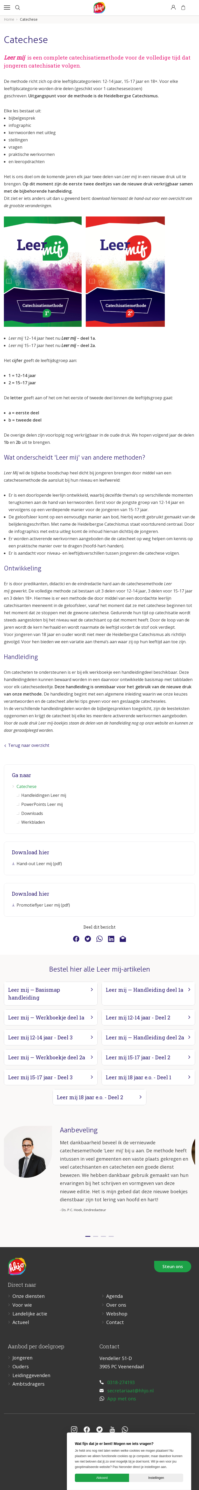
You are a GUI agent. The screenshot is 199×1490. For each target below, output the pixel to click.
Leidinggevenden (31, 1375)
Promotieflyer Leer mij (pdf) (43, 905)
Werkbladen (33, 822)
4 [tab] (111, 1236)
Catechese (27, 786)
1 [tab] (87, 1236)
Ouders (20, 1366)
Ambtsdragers (28, 1384)
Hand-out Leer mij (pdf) (39, 863)
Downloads (32, 813)
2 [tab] (95, 1236)
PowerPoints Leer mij (42, 804)
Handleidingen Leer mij (43, 795)
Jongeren (22, 1358)
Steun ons (172, 1266)
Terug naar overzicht (26, 745)
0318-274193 (121, 1382)
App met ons (121, 1398)
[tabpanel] (99, 1177)
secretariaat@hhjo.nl (130, 1390)
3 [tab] (103, 1236)
